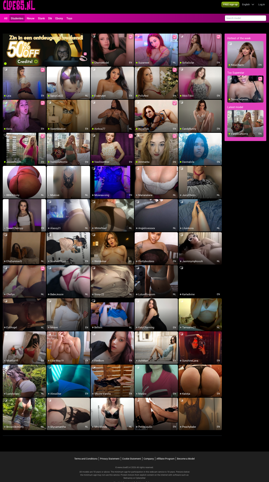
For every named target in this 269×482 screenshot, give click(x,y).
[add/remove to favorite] (93, 27)
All (5, 18)
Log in (261, 6)
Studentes (17, 18)
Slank (41, 18)
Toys (69, 18)
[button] (248, 7)
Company (149, 449)
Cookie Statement (131, 449)
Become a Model (186, 449)
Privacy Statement (110, 449)
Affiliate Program (165, 449)
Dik (50, 18)
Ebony (59, 18)
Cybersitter (140, 469)
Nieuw (30, 18)
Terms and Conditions (85, 449)
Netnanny (128, 469)
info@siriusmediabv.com (143, 473)
